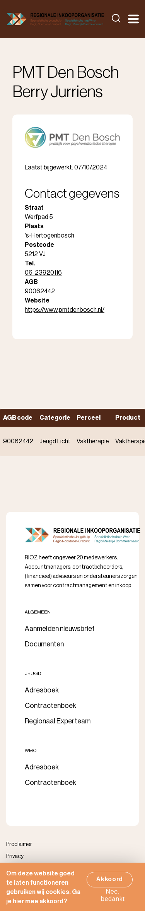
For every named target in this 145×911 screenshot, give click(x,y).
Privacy (15, 856)
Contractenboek (50, 705)
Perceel (89, 418)
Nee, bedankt (113, 899)
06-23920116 (43, 273)
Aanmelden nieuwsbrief (59, 628)
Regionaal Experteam (57, 721)
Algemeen (38, 612)
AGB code (17, 418)
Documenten (44, 644)
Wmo (31, 750)
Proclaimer (19, 844)
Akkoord (109, 883)
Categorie (54, 418)
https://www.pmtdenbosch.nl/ (64, 310)
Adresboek (42, 690)
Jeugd (33, 673)
